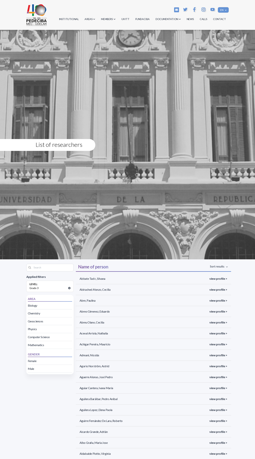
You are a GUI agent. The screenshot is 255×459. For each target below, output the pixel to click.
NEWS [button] (190, 19)
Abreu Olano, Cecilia (92, 322)
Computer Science (39, 337)
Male (31, 368)
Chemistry (34, 313)
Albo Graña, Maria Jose (94, 442)
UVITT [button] (125, 19)
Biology (32, 305)
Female (32, 361)
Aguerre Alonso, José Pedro (96, 377)
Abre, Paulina (88, 300)
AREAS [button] (90, 19)
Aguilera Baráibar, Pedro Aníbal (99, 399)
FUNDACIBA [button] (142, 19)
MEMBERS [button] (108, 19)
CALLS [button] (203, 19)
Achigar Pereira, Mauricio (95, 344)
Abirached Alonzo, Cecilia (95, 289)
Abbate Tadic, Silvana (93, 278)
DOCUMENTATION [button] (168, 19)
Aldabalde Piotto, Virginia (95, 453)
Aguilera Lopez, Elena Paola (96, 410)
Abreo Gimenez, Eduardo (95, 311)
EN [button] (222, 9)
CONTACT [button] (219, 19)
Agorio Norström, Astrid (94, 366)
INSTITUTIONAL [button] (69, 19)
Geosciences (35, 321)
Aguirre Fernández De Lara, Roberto (101, 420)
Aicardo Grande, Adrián (94, 431)
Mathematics (36, 345)
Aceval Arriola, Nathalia (94, 333)
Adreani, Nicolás (89, 355)
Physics (32, 329)
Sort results (217, 266)
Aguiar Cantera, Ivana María (96, 388)
